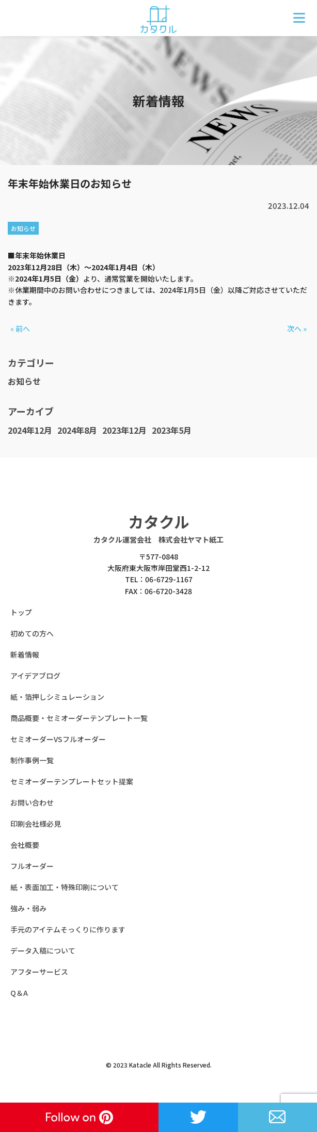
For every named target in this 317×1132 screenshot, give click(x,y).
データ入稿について (42, 950)
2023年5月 (172, 430)
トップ (21, 612)
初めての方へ (32, 633)
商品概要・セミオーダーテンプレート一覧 (79, 718)
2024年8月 (77, 430)
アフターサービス (39, 971)
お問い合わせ (32, 802)
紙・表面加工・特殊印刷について (64, 887)
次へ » (297, 328)
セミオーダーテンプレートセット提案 (71, 781)
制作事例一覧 (32, 760)
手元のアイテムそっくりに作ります (67, 929)
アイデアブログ (35, 675)
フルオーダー (32, 866)
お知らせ (24, 381)
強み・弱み (28, 908)
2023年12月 (124, 430)
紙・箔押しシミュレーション (57, 697)
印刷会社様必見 (35, 823)
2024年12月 (30, 430)
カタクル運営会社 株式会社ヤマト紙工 (158, 539)
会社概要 (24, 845)
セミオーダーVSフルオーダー (58, 739)
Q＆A (19, 993)
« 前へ (20, 328)
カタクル (158, 521)
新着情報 (24, 654)
